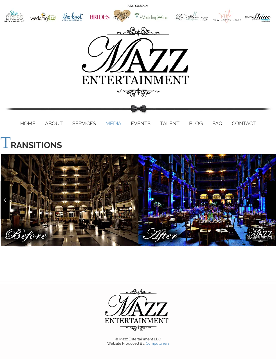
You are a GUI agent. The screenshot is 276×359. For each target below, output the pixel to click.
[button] (138, 200)
